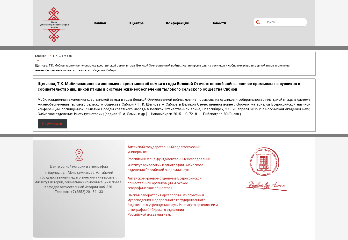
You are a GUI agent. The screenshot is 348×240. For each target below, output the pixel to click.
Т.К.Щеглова (62, 56)
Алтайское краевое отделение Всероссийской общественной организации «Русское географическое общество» (165, 183)
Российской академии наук (149, 214)
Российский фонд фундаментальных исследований (169, 159)
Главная (40, 56)
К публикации (52, 123)
